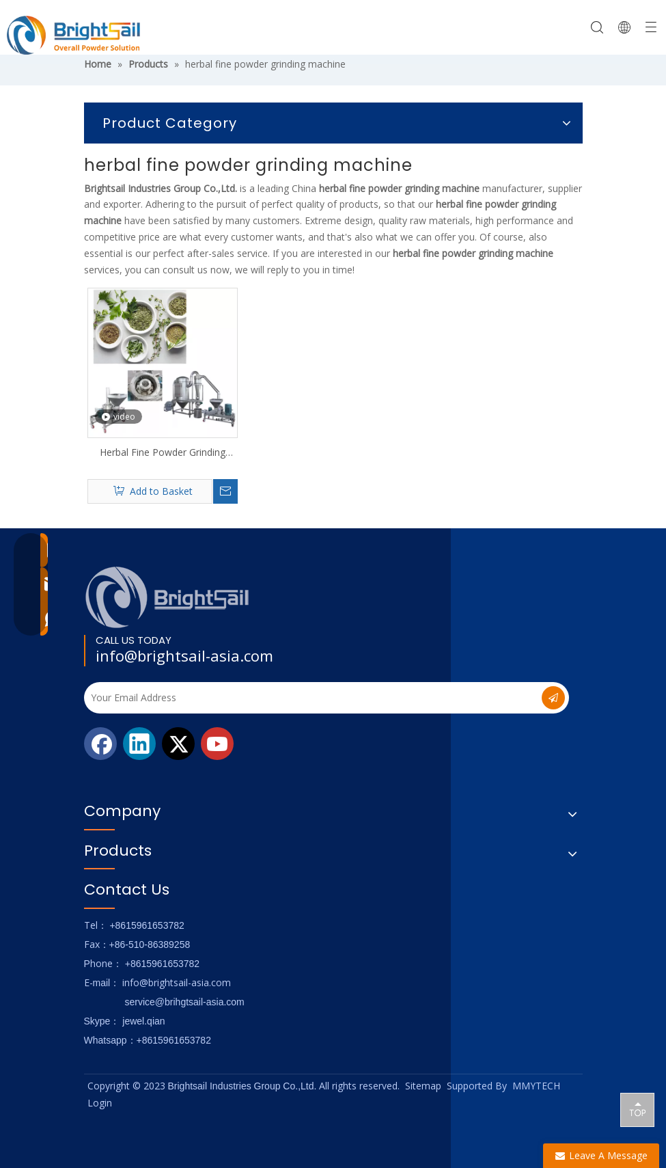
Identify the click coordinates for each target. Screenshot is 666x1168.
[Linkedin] (139, 743)
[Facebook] (100, 743)
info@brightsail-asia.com (184, 655)
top (637, 1109)
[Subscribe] (553, 697)
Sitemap (423, 1085)
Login (99, 1102)
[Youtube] (217, 743)
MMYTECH (536, 1085)
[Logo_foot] (167, 597)
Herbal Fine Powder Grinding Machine (162, 452)
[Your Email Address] (302, 698)
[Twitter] (178, 743)
